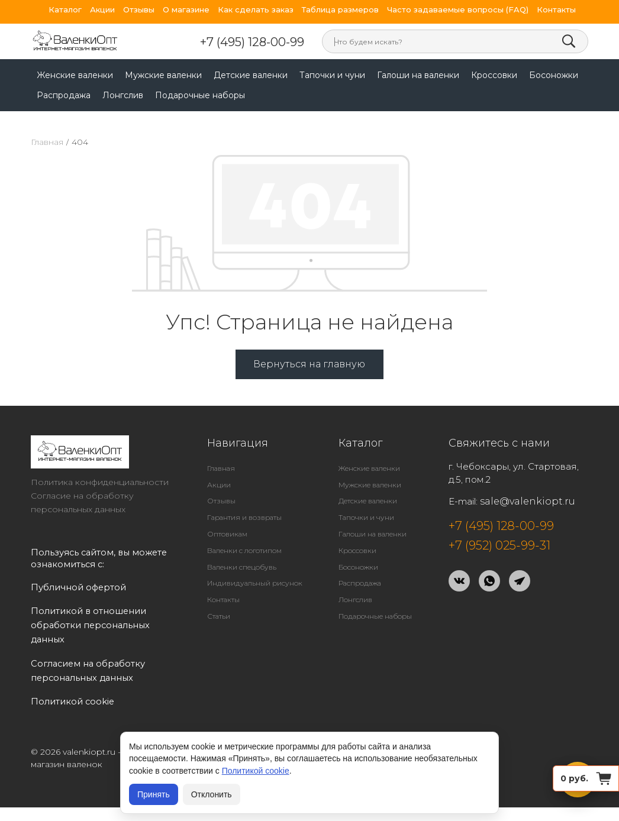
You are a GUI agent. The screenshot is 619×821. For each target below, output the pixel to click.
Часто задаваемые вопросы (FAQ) (457, 10)
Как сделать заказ (256, 10)
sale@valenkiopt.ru (527, 501)
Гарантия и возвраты (244, 517)
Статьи (218, 616)
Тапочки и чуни (332, 75)
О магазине (186, 10)
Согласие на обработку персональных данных (82, 502)
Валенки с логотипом (244, 550)
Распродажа (64, 95)
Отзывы (138, 10)
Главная (47, 142)
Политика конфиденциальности (100, 482)
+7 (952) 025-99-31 (499, 545)
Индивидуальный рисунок (254, 582)
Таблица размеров (340, 10)
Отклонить (211, 794)
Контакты (556, 10)
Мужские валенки (163, 75)
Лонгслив (122, 95)
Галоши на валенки (418, 75)
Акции (102, 10)
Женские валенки (75, 75)
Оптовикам (227, 533)
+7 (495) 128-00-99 (252, 42)
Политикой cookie (255, 770)
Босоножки (553, 75)
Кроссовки (494, 75)
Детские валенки (251, 75)
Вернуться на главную (309, 364)
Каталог (65, 10)
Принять (153, 794)
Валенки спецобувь (241, 567)
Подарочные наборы (200, 95)
